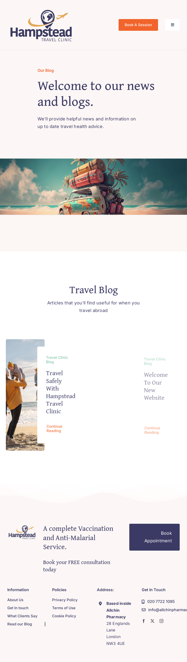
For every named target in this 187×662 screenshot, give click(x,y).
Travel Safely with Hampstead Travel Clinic (60, 393)
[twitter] (152, 621)
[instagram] (161, 621)
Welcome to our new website (156, 389)
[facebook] (144, 621)
